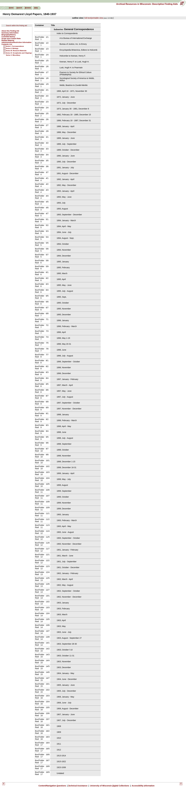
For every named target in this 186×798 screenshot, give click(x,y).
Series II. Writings (12, 48)
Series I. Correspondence (15, 46)
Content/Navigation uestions (52, 786)
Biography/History (9, 35)
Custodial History (8, 37)
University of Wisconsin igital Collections (110, 786)
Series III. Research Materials (16, 51)
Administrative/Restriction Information (17, 42)
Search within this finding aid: (16, 26)
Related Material (8, 40)
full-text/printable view (94, 18)
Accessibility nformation (142, 786)
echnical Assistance (78, 786)
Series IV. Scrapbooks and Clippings (19, 53)
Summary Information (10, 33)
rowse (28, 8)
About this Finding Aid (10, 31)
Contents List (7, 44)
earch (19, 8)
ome (11, 8)
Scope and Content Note (11, 39)
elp (36, 8)
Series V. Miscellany (13, 55)
